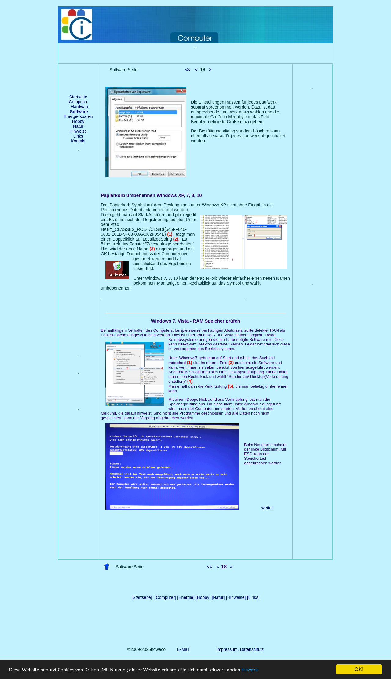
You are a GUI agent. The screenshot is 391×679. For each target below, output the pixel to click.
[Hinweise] (236, 597)
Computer (78, 101)
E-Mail (182, 649)
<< (187, 69)
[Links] (253, 597)
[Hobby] (203, 597)
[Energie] (185, 597)
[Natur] (218, 597)
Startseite (78, 96)
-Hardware (78, 106)
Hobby (78, 121)
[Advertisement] (78, 257)
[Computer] (165, 597)
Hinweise (250, 670)
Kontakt (78, 140)
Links (78, 136)
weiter (267, 507)
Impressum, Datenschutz (240, 649)
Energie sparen (78, 116)
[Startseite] (142, 597)
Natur (78, 126)
